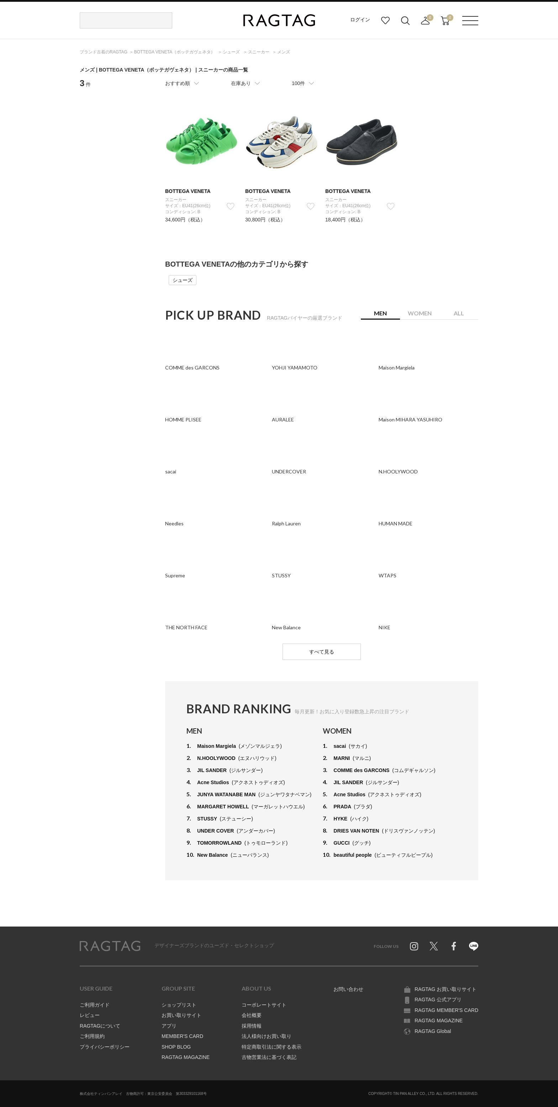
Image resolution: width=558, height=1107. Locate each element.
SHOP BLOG (176, 1047)
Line (473, 946)
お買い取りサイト (181, 1015)
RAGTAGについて (100, 1026)
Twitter (433, 946)
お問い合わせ (348, 989)
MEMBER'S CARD (182, 1036)
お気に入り (385, 20)
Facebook (453, 946)
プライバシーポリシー (105, 1047)
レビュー (90, 1015)
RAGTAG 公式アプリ (438, 999)
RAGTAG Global (433, 1031)
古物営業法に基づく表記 (269, 1057)
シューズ (183, 280)
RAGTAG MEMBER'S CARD (446, 1010)
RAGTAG (110, 946)
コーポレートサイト (264, 1005)
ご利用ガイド (95, 1005)
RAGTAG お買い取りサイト (446, 989)
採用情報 (252, 1026)
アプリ (169, 1026)
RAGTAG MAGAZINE (186, 1057)
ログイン (360, 19)
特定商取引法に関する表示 (271, 1047)
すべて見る (321, 652)
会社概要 (252, 1015)
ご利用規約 (92, 1036)
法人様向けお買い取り (266, 1036)
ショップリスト (179, 1005)
